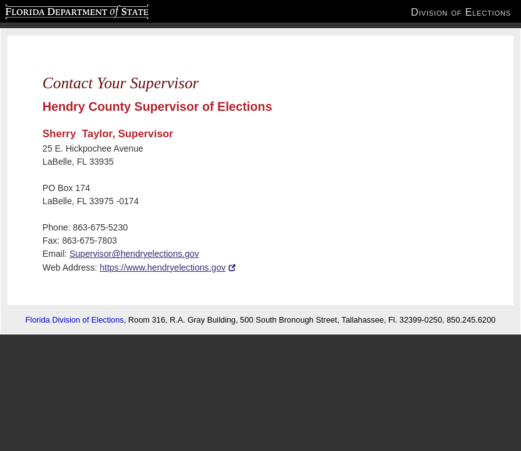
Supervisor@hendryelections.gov (134, 254)
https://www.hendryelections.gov (162, 267)
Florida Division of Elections (75, 319)
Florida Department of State (52, 10)
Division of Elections (461, 12)
